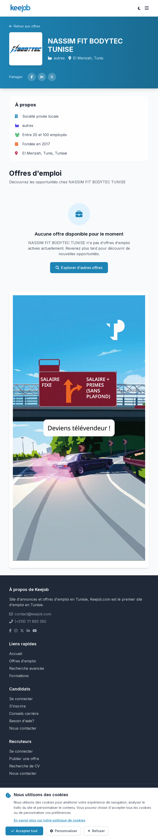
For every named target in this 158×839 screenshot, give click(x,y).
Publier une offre (24, 758)
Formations (19, 675)
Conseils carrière (24, 713)
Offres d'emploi (22, 661)
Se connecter (21, 698)
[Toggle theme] (139, 8)
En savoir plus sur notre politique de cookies (49, 820)
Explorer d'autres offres (79, 267)
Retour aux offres (24, 26)
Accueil (15, 653)
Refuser (96, 831)
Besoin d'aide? (21, 721)
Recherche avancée (26, 668)
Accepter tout (24, 831)
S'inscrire (17, 706)
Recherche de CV (24, 766)
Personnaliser (63, 831)
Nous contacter (23, 728)
